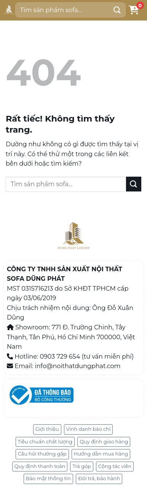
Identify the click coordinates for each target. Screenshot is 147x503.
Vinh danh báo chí (88, 429)
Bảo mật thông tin (48, 478)
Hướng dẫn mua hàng (101, 454)
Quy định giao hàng (104, 441)
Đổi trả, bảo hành (99, 478)
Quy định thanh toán (40, 466)
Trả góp (81, 466)
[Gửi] (117, 9)
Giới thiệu (47, 429)
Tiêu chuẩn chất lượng (45, 441)
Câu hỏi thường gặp (42, 454)
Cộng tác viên (114, 466)
